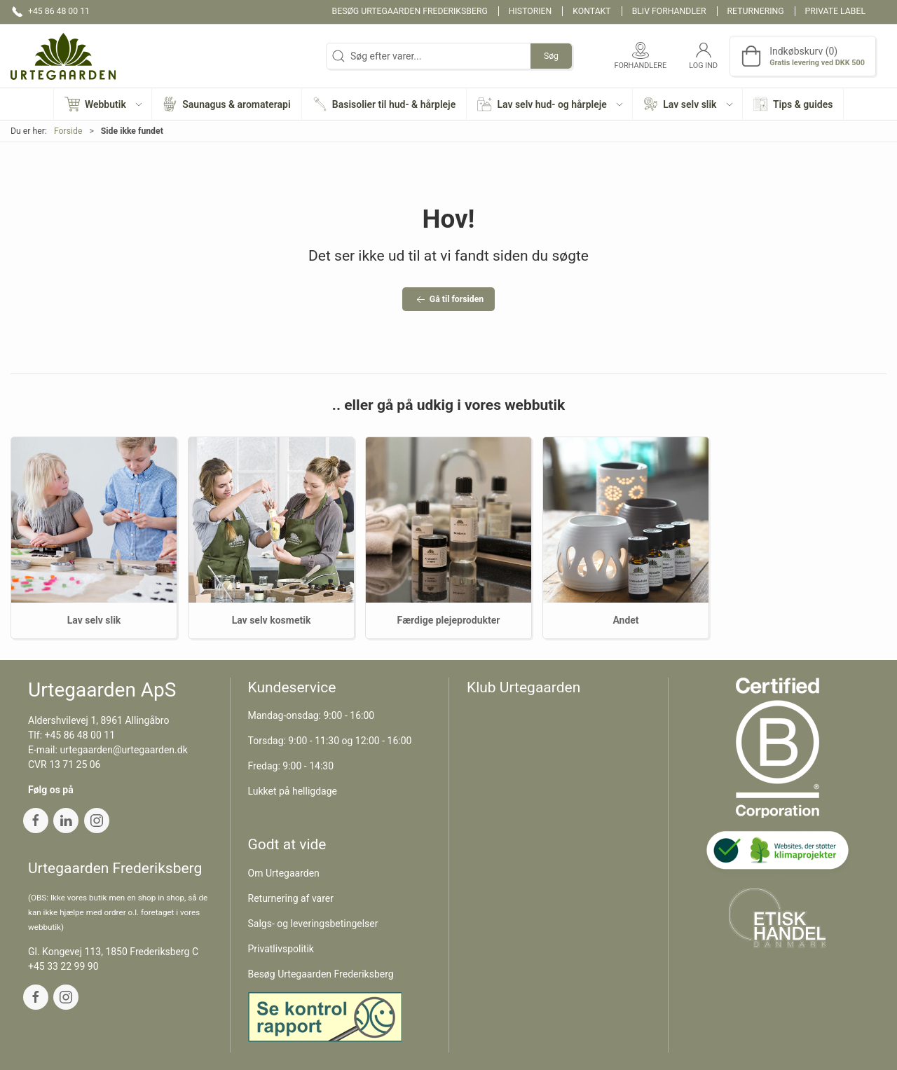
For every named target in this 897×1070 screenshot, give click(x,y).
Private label (835, 11)
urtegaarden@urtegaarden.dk (123, 749)
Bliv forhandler (669, 11)
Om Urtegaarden (284, 873)
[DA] (63, 56)
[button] (103, 104)
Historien (530, 11)
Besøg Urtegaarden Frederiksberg (410, 11)
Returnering (755, 11)
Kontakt (591, 11)
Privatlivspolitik (281, 948)
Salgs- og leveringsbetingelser (313, 923)
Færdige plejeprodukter (448, 620)
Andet (625, 620)
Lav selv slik (94, 620)
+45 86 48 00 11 (80, 735)
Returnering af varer (291, 898)
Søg (551, 56)
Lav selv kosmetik (271, 620)
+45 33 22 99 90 (63, 966)
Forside (68, 131)
